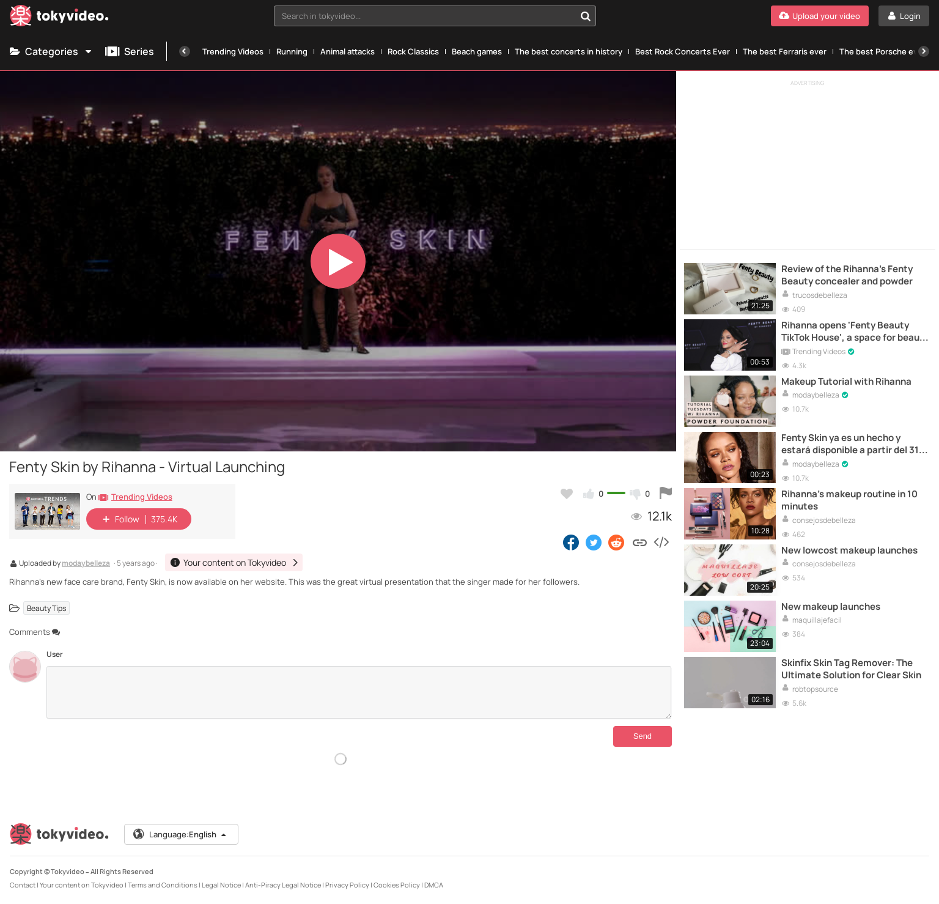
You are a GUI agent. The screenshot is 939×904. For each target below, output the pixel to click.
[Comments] (358, 692)
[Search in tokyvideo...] (585, 16)
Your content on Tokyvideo (81, 884)
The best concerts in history (568, 51)
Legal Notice (221, 884)
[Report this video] (666, 493)
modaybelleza (86, 564)
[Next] (923, 51)
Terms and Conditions (162, 884)
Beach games (477, 51)
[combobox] (434, 16)
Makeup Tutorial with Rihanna (846, 382)
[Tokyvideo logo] (59, 18)
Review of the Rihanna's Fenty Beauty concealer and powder (847, 275)
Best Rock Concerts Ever (682, 51)
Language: (180, 834)
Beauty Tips (46, 608)
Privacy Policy (347, 884)
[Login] (903, 16)
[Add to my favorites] (567, 493)
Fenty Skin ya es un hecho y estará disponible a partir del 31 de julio (850, 444)
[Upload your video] (820, 16)
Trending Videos (232, 51)
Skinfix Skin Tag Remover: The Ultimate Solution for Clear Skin (851, 669)
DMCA (433, 884)
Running (291, 51)
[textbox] (424, 16)
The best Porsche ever (882, 51)
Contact (22, 884)
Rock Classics (413, 51)
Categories (51, 51)
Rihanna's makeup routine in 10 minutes (849, 500)
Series (129, 51)
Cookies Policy (397, 884)
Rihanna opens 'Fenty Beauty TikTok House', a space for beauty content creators (855, 331)
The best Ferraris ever (785, 51)
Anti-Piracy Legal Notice (283, 884)
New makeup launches (830, 607)
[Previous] (184, 51)
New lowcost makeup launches (849, 550)
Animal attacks (347, 51)
